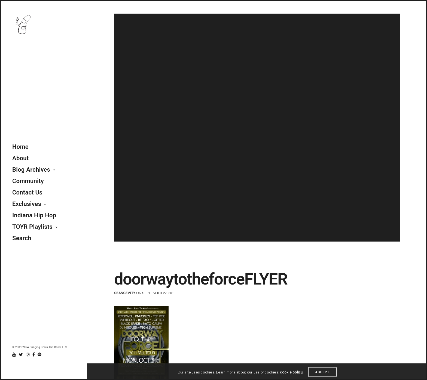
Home (20, 146)
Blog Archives (31, 169)
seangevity (124, 293)
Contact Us (27, 192)
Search (21, 238)
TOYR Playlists (32, 226)
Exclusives (26, 203)
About (20, 158)
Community (28, 181)
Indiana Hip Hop (34, 215)
